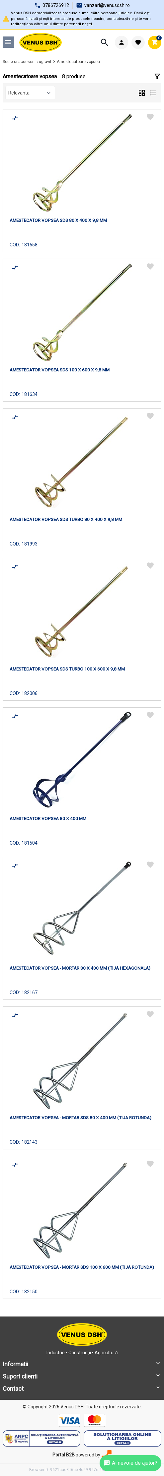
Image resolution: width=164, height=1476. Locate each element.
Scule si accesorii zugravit (27, 61)
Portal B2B (63, 1454)
